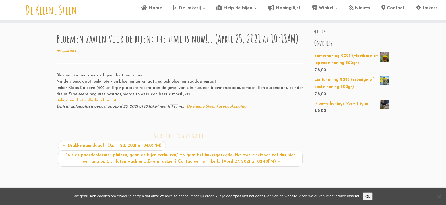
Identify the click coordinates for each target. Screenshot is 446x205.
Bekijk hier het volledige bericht (87, 100)
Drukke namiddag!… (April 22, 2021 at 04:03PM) (112, 146)
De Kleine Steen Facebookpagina (216, 106)
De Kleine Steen (51, 10)
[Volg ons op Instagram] (325, 32)
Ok (367, 196)
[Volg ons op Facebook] (318, 32)
